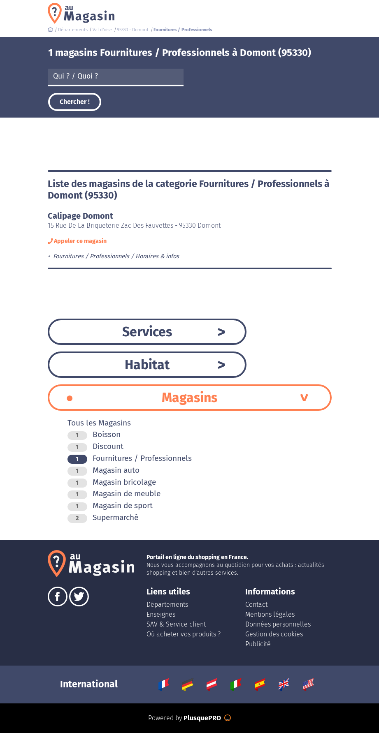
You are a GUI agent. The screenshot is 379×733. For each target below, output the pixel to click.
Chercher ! (75, 102)
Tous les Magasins (99, 423)
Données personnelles (278, 624)
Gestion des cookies (274, 634)
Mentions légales (270, 614)
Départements (167, 604)
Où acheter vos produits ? (183, 634)
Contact (256, 604)
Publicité (258, 644)
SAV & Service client (176, 624)
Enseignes (160, 614)
